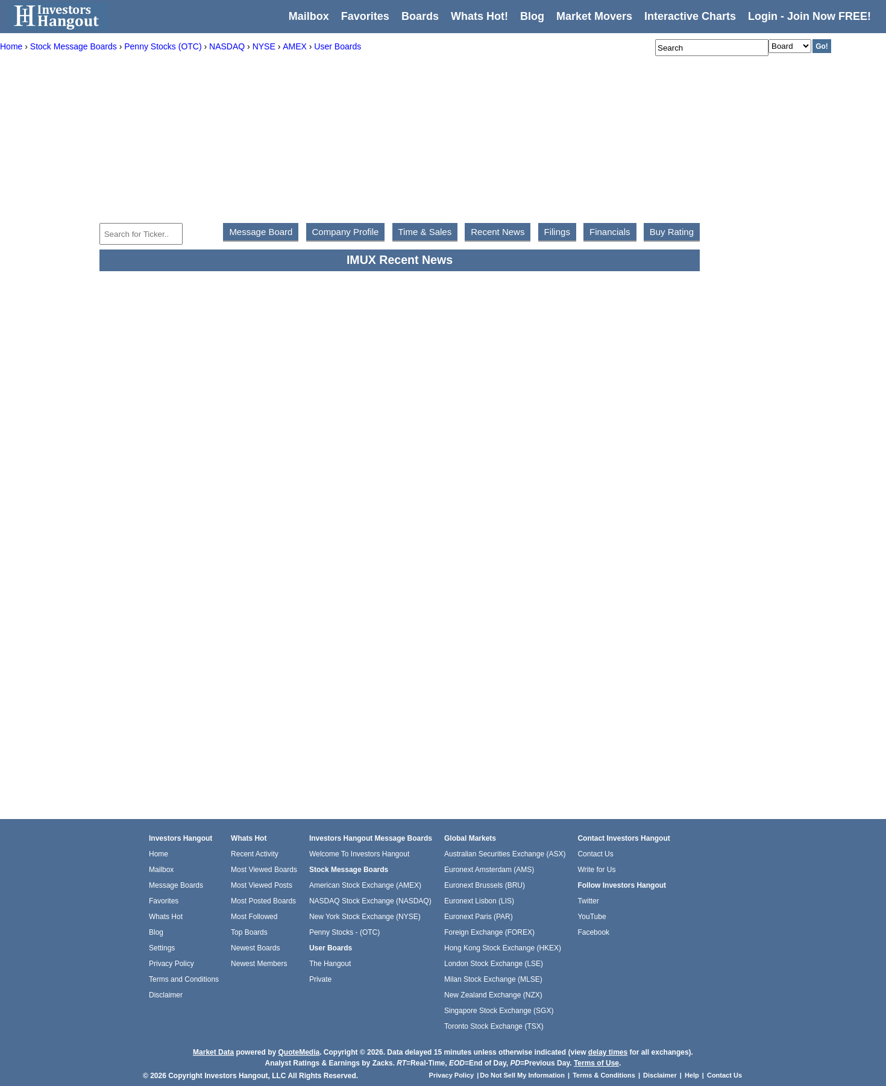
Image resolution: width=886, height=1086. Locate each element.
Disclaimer (166, 995)
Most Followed (254, 916)
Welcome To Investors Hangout (359, 854)
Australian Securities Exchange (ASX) (504, 854)
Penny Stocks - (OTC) (344, 932)
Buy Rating (672, 232)
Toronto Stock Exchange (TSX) (494, 1026)
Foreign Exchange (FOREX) (489, 932)
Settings (162, 948)
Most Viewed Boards (264, 869)
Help (692, 1075)
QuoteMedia (298, 1052)
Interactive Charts (690, 16)
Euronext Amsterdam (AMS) (489, 869)
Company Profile (345, 232)
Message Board (260, 232)
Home (158, 854)
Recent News (497, 232)
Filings (557, 232)
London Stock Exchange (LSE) (493, 963)
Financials (609, 232)
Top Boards (249, 932)
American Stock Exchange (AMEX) (365, 885)
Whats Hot (166, 916)
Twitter (588, 901)
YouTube (591, 916)
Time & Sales (425, 232)
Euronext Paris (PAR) (478, 916)
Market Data (213, 1052)
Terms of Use (596, 1063)
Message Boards (176, 885)
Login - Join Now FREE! (809, 16)
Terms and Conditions (184, 979)
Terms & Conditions (604, 1075)
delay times (607, 1052)
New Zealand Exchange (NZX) (493, 995)
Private (320, 979)
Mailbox (309, 16)
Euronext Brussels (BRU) (484, 885)
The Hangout (330, 963)
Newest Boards (255, 948)
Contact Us (595, 854)
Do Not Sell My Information (523, 1075)
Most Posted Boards (263, 901)
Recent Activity (254, 854)
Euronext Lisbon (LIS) (479, 901)
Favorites (365, 16)
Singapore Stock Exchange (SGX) (498, 1010)
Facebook (593, 932)
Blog (156, 932)
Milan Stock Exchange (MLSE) (493, 979)
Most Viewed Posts (261, 885)
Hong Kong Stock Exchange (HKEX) (502, 948)
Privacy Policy (171, 963)
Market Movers (594, 16)
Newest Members (259, 963)
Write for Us (596, 869)
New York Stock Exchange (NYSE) (365, 916)
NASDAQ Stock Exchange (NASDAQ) (370, 901)
